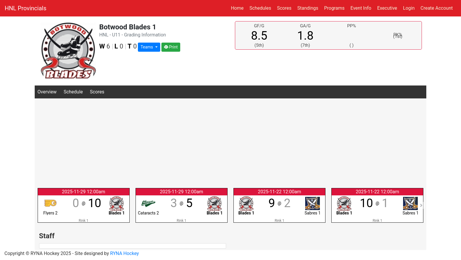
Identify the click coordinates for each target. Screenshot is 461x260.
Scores (285, 7)
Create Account (436, 8)
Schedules (260, 8)
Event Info (360, 8)
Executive (387, 8)
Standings (307, 8)
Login (409, 8)
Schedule (73, 92)
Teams (147, 47)
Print (171, 47)
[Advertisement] (230, 142)
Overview (47, 92)
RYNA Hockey (124, 253)
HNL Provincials (25, 8)
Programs (334, 8)
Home (237, 8)
